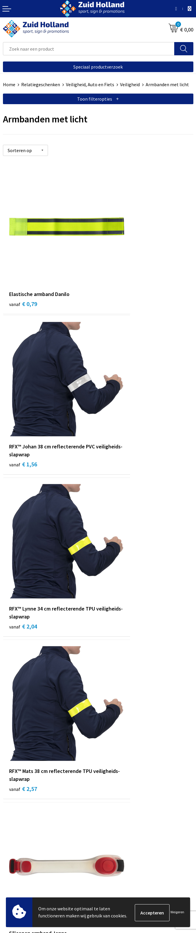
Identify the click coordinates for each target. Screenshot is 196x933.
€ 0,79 (23, 271)
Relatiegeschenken (40, 84)
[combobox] (89, 48)
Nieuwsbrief (113, 721)
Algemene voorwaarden (27, 848)
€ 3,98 (23, 660)
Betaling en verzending (124, 731)
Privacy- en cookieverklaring (31, 856)
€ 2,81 (23, 530)
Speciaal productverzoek (98, 67)
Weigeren (177, 912)
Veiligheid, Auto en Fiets (90, 84)
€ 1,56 (118, 278)
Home (9, 84)
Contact (109, 713)
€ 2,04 (23, 408)
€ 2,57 (118, 408)
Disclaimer (13, 866)
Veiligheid (130, 84)
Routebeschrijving (119, 739)
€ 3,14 (118, 538)
